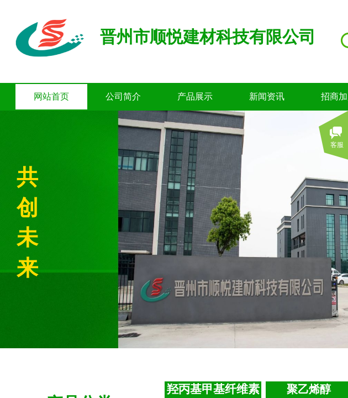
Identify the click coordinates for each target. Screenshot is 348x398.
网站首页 (51, 96)
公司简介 (123, 96)
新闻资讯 (266, 96)
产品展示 (195, 96)
